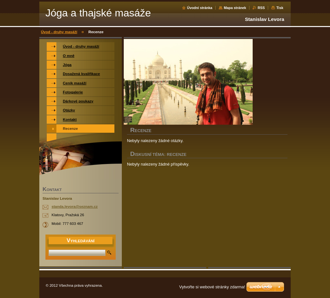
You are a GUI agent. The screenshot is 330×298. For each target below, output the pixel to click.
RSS (261, 8)
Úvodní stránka (199, 8)
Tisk (279, 8)
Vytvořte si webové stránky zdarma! (212, 286)
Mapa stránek (235, 8)
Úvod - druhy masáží (59, 32)
